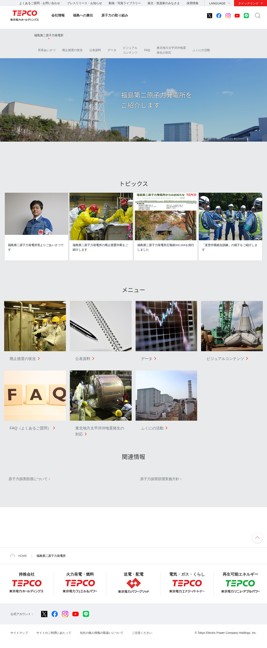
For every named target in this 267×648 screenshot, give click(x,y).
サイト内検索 (258, 15)
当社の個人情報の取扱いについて (101, 632)
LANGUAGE (217, 3)
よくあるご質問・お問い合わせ (39, 3)
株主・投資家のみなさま (164, 3)
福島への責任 (83, 15)
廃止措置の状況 (72, 50)
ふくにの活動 (201, 50)
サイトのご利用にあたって (53, 632)
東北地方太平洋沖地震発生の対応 (171, 50)
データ (112, 50)
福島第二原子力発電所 (48, 35)
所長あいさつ (44, 50)
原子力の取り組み (114, 15)
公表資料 (95, 50)
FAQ (147, 50)
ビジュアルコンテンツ (130, 50)
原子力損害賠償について (28, 479)
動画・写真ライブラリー (125, 3)
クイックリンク (248, 3)
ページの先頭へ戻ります (257, 537)
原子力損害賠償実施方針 (159, 479)
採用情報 (192, 3)
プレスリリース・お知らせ (84, 3)
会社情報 (58, 15)
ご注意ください (142, 632)
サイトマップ (19, 632)
